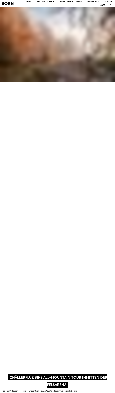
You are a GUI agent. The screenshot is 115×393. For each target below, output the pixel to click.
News (28, 2)
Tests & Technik (46, 2)
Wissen (108, 2)
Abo (103, 5)
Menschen (93, 2)
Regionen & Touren (71, 2)
